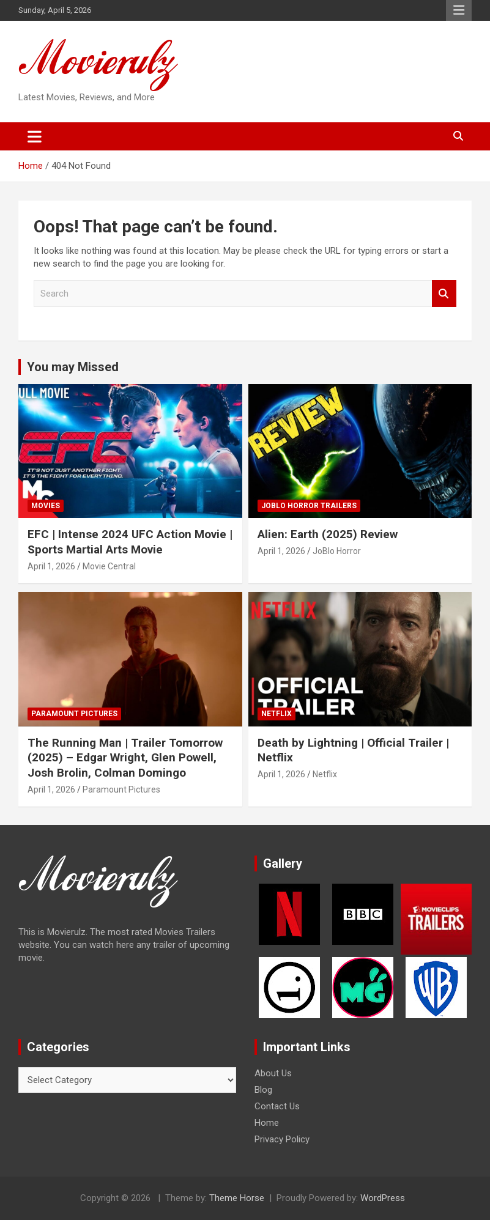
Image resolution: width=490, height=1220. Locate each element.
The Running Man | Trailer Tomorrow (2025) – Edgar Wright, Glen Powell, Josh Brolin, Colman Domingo (125, 758)
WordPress (382, 1197)
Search (444, 294)
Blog (263, 1089)
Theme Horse (236, 1197)
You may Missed (73, 367)
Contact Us (277, 1106)
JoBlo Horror (337, 551)
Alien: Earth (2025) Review (328, 534)
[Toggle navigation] (34, 136)
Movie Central (109, 566)
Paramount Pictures (74, 713)
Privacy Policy (282, 1139)
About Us (273, 1073)
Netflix (276, 713)
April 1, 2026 (51, 566)
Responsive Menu (459, 10)
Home (266, 1122)
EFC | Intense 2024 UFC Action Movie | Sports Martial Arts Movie (130, 541)
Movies (45, 505)
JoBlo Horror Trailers (309, 505)
